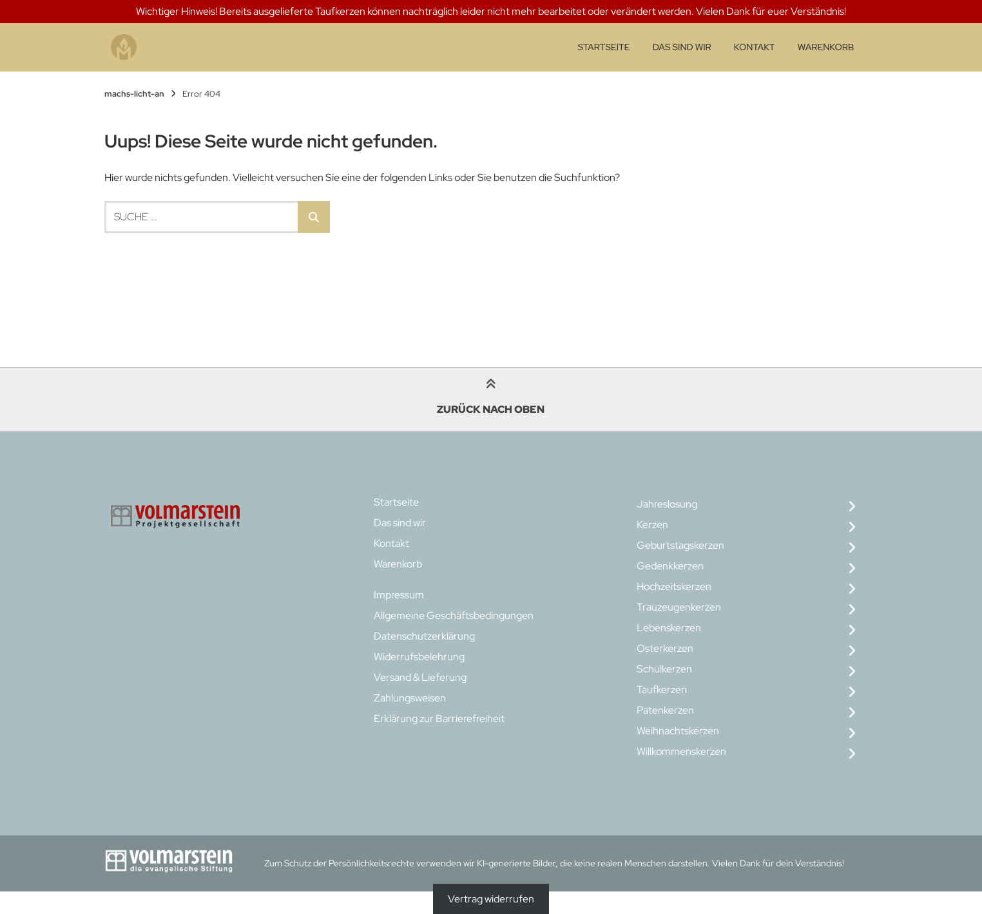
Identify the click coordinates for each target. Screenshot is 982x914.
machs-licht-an (134, 93)
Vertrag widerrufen (491, 899)
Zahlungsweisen (410, 698)
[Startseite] (123, 47)
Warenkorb (826, 47)
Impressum (399, 595)
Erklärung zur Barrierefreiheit (439, 718)
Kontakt (754, 47)
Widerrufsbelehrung (419, 656)
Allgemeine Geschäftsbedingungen (454, 615)
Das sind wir (682, 47)
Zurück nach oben (490, 398)
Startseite (604, 47)
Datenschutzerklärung (424, 636)
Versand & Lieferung (420, 677)
